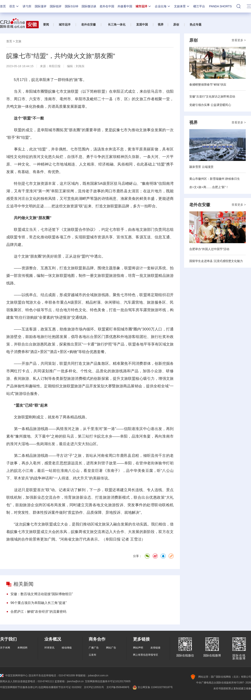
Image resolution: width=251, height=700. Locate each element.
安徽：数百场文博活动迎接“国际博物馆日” (41, 594)
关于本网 (5, 647)
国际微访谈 (89, 6)
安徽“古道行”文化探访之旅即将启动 (212, 96)
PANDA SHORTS (220, 6)
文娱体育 (182, 6)
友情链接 (155, 647)
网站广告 (111, 647)
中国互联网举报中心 (14, 675)
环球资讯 (49, 647)
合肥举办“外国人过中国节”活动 (209, 249)
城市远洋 (143, 6)
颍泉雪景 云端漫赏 (201, 166)
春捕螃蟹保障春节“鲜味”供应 (207, 84)
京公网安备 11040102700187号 (152, 687)
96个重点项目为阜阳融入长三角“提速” (38, 603)
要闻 (46, 24)
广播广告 (94, 647)
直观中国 (142, 24)
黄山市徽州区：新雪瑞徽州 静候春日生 (214, 178)
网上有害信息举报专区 (145, 654)
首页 (3, 6)
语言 (14, 6)
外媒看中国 (125, 6)
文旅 (18, 41)
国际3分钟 (71, 6)
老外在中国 (107, 6)
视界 (161, 24)
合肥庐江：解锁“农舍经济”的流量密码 (38, 611)
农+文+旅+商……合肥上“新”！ (209, 187)
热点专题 (195, 24)
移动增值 (67, 647)
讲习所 (27, 6)
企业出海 (163, 6)
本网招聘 (22, 647)
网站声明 (138, 647)
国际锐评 (55, 6)
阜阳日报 (54, 66)
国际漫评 (40, 6)
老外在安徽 (88, 24)
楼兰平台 (199, 6)
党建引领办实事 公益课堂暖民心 (210, 105)
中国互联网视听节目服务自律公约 (19, 687)
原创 (176, 24)
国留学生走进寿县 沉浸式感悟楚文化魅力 (216, 261)
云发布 (92, 654)
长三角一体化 (117, 24)
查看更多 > (239, 40)
